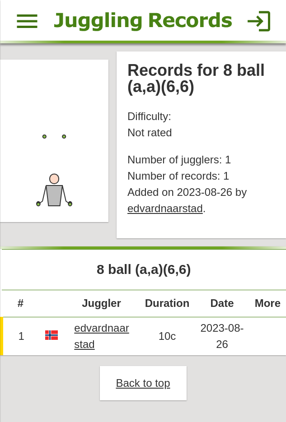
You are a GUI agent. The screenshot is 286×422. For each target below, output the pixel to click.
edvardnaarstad (165, 208)
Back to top (143, 383)
